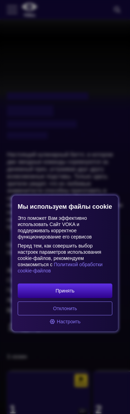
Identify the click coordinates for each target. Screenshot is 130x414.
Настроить (65, 321)
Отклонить (65, 308)
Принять (65, 291)
